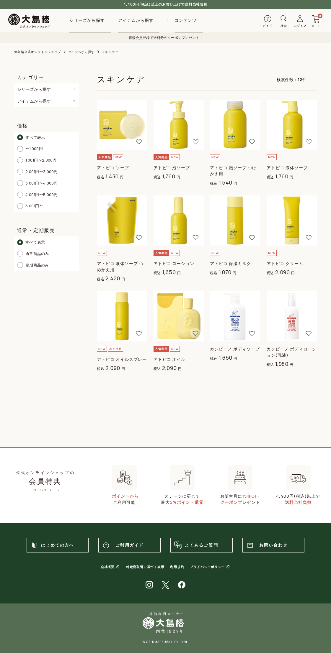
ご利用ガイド (123, 545)
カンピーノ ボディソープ (235, 349)
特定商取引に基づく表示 (145, 567)
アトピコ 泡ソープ (172, 167)
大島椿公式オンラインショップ (37, 52)
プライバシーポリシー (207, 567)
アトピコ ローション (174, 263)
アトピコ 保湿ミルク (230, 263)
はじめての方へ (52, 545)
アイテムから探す (81, 52)
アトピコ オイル (170, 359)
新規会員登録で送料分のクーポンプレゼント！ (165, 37)
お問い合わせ (267, 545)
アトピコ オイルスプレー (122, 359)
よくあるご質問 (196, 545)
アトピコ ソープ (113, 167)
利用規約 (177, 567)
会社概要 (108, 567)
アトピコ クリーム (285, 263)
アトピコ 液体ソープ (287, 167)
